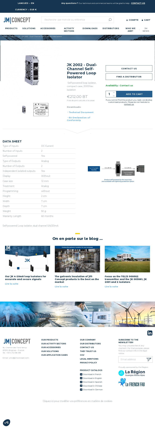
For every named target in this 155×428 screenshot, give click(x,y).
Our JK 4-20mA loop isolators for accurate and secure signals (25, 278)
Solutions (28, 28)
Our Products (49, 340)
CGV (82, 355)
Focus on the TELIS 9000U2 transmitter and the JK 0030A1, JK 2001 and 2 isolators (126, 279)
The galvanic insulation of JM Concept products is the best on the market (77, 279)
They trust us (88, 351)
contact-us (138, 3)
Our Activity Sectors (53, 343)
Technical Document (81, 112)
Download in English (92, 378)
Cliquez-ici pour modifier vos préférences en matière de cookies (77, 401)
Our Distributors (90, 343)
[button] (6, 422)
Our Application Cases (54, 355)
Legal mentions (89, 359)
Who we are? (130, 29)
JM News (146, 29)
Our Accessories (51, 347)
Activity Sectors (69, 29)
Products (11, 28)
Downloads (90, 28)
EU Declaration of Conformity (78, 119)
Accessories (47, 28)
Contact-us (87, 347)
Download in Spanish (92, 382)
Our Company (88, 340)
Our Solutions (50, 351)
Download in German (93, 389)
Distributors (111, 28)
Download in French (92, 374)
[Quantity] (111, 94)
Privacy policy (88, 362)
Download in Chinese (92, 386)
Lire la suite (11, 283)
